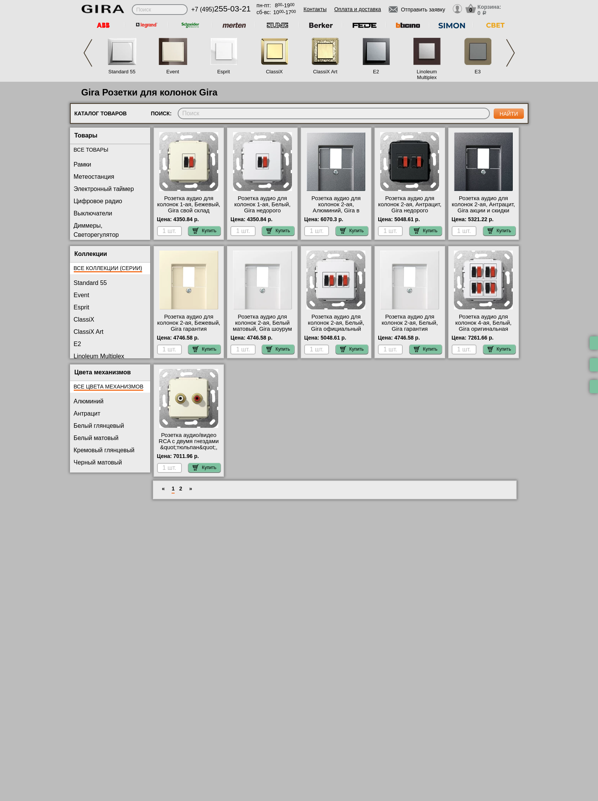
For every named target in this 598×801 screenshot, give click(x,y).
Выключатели (93, 213)
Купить (204, 231)
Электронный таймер (104, 189)
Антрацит (87, 413)
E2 (376, 71)
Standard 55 (122, 71)
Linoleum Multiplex (427, 74)
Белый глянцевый (99, 425)
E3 (478, 71)
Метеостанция (94, 176)
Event (172, 71)
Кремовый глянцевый (104, 450)
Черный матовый (98, 462)
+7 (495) (221, 9)
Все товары (91, 150)
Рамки (82, 164)
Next (510, 53)
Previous (87, 53)
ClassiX (274, 71)
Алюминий (89, 401)
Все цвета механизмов (109, 387)
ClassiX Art (325, 71)
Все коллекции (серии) (108, 268)
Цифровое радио (98, 201)
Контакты (314, 9)
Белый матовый (96, 438)
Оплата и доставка (357, 9)
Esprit (223, 71)
